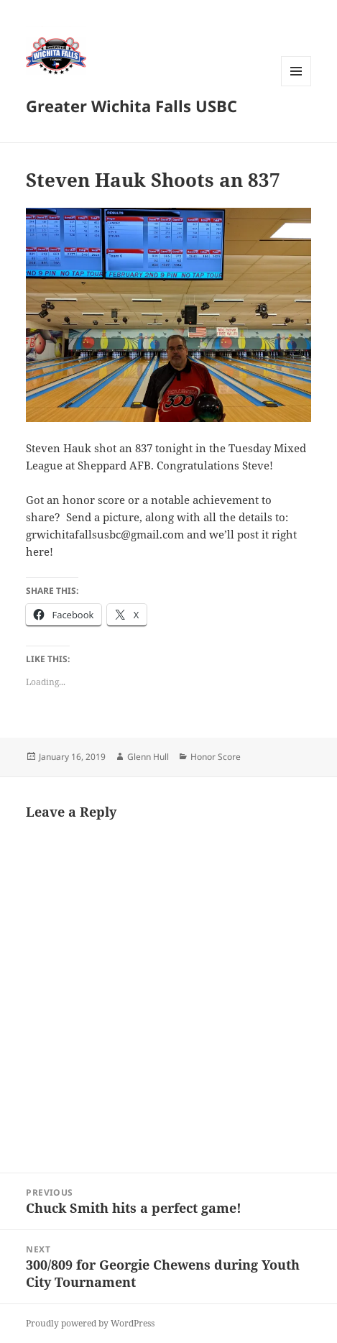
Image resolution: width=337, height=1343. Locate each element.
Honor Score (215, 757)
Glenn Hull (148, 757)
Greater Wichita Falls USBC (131, 105)
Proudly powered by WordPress (90, 1323)
